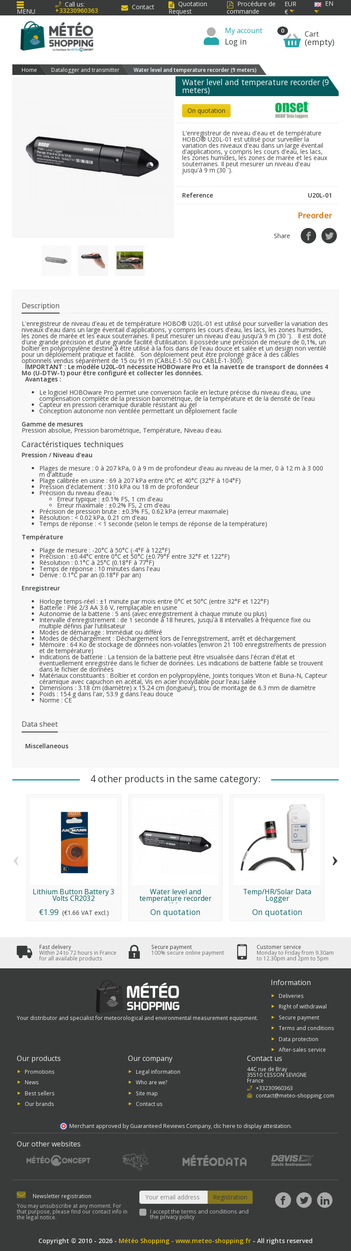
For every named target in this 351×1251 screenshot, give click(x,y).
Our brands (39, 1103)
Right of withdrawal (303, 1006)
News (32, 1082)
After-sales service (302, 1049)
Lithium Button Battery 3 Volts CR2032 (74, 895)
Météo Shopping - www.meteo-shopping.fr (185, 1240)
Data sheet (40, 724)
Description (41, 305)
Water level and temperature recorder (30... (175, 899)
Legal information (158, 1071)
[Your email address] (173, 1197)
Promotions (40, 1071)
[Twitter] (304, 1200)
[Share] (308, 235)
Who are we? (152, 1082)
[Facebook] (283, 1200)
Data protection (298, 1038)
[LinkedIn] (324, 1200)
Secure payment (299, 1016)
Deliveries (291, 995)
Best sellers (40, 1092)
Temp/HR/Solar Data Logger (277, 895)
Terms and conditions (306, 1027)
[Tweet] (329, 235)
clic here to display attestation (252, 1126)
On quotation (206, 110)
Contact (137, 7)
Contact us (149, 1103)
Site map (147, 1092)
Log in (236, 41)
